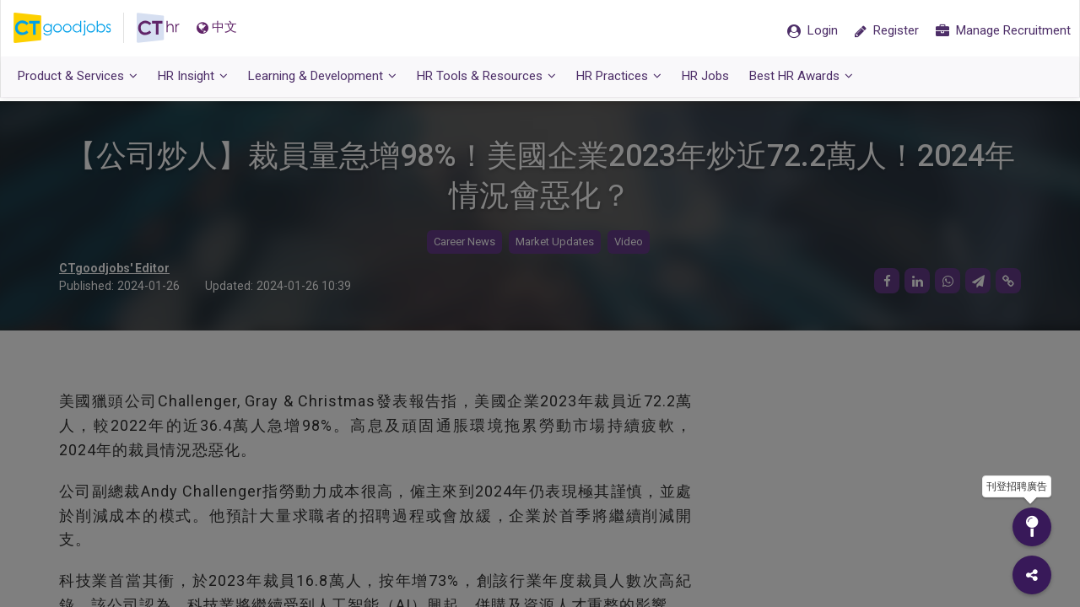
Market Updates (555, 242)
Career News (464, 242)
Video (628, 242)
